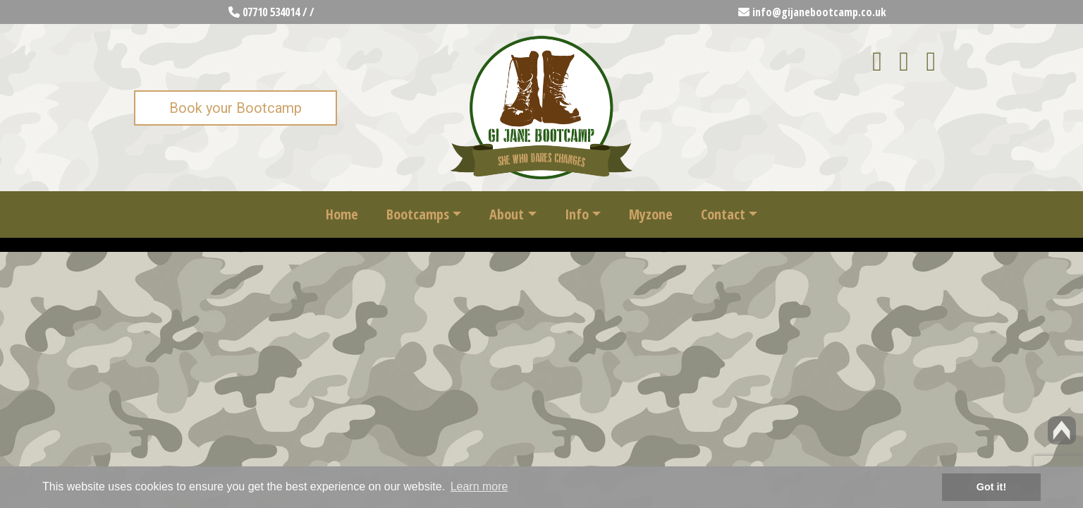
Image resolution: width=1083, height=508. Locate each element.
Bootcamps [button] (417, 214)
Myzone (651, 214)
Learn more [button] (479, 486)
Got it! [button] (991, 486)
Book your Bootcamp (235, 107)
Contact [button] (723, 214)
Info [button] (577, 214)
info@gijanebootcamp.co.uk (812, 12)
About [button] (506, 214)
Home (342, 214)
